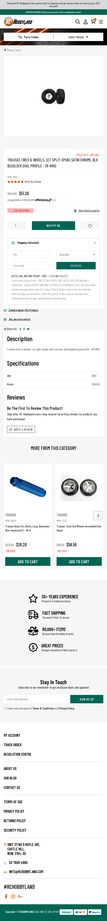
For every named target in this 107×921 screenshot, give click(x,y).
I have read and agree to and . (39, 708)
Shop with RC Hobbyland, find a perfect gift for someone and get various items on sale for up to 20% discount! (53, 4)
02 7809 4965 (16, 862)
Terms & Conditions (43, 708)
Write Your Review (33, 181)
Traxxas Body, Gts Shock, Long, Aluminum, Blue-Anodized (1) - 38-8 (27, 522)
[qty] (31, 254)
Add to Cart (28, 561)
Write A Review (21, 429)
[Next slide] (98, 515)
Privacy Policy (66, 708)
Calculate (76, 265)
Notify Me (53, 225)
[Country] (76, 254)
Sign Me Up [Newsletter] (87, 699)
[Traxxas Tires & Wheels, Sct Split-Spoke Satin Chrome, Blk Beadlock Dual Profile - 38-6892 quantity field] (16, 225)
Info (54, 200)
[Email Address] (36, 699)
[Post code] (31, 265)
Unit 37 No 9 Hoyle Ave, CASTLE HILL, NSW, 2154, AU (23, 849)
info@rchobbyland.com (23, 871)
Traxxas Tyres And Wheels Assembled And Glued (79, 522)
